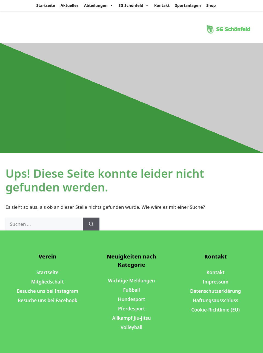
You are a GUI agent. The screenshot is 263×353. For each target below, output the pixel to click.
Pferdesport (131, 308)
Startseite (45, 5)
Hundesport (131, 299)
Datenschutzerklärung (215, 291)
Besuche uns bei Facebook (48, 300)
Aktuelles (70, 5)
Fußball (131, 290)
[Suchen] (91, 224)
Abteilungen (98, 5)
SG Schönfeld (134, 5)
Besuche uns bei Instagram (47, 291)
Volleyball (131, 327)
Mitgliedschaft (47, 282)
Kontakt (162, 5)
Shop (211, 5)
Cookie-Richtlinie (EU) (215, 310)
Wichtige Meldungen (131, 280)
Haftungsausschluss (215, 300)
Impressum (215, 282)
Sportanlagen (188, 5)
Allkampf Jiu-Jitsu (131, 318)
